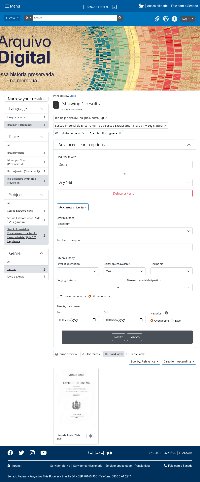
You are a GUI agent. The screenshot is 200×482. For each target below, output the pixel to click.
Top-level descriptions (73, 296)
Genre (14, 253)
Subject (16, 194)
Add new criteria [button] (71, 207)
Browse (11, 17)
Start (59, 312)
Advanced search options (81, 144)
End (106, 312)
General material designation (144, 280)
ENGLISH (155, 453)
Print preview (66, 354)
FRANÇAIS (185, 453)
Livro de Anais (26, 277)
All (8, 145)
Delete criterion (124, 193)
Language (18, 108)
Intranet (14, 466)
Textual (26, 270)
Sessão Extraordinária (26, 211)
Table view (135, 354)
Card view (114, 354)
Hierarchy (91, 354)
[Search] (75, 18)
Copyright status (66, 280)
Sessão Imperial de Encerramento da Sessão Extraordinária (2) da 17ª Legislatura (26, 235)
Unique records (26, 118)
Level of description (68, 264)
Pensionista (142, 466)
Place (14, 136)
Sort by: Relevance (143, 361)
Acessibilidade (157, 6)
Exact (178, 320)
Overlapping (161, 320)
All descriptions (101, 296)
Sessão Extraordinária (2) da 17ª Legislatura (26, 220)
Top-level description (69, 240)
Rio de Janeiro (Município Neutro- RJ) (26, 180)
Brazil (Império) (26, 153)
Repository (63, 224)
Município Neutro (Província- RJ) (26, 162)
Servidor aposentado (118, 466)
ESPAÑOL (170, 453)
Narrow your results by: (26, 99)
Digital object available (117, 264)
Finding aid (156, 264)
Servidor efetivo (60, 466)
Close (73, 95)
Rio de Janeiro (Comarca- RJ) (26, 172)
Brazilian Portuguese (26, 125)
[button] (142, 6)
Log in (186, 18)
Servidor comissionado (87, 466)
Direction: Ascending (177, 361)
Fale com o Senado (184, 6)
